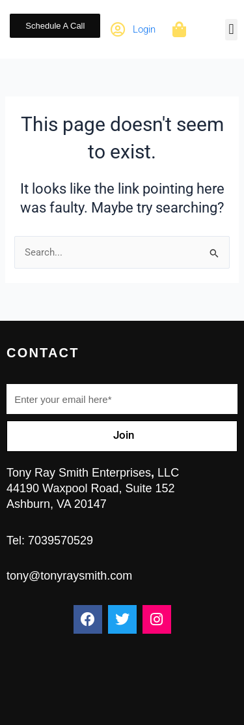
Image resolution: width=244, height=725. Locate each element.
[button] (231, 29)
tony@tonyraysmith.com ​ (69, 575)
